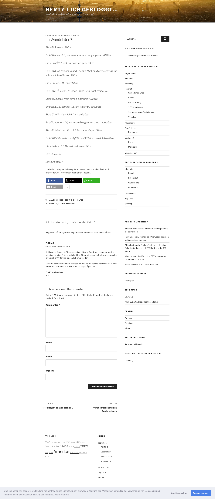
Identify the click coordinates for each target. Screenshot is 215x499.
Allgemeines (56, 200)
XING (127, 328)
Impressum (133, 187)
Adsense (83, 452)
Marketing (132, 147)
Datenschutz (130, 193)
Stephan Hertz (71, 36)
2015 (68, 442)
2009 (84, 446)
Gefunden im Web (74, 200)
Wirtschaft (129, 138)
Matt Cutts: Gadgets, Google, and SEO (141, 302)
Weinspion (129, 280)
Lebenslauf (133, 178)
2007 (47, 442)
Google (131, 98)
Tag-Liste (129, 198)
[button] (54, 180)
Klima (130, 142)
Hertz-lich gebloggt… (82, 10)
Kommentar (53, 305)
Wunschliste (133, 183)
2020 (52, 442)
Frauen (53, 204)
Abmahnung (59, 442)
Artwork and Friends (133, 344)
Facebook (129, 323)
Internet (128, 89)
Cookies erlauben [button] (201, 493)
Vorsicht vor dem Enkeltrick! (145, 264)
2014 (47, 456)
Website (50, 370)
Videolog (132, 117)
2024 (79, 442)
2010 (58, 446)
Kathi (127, 264)
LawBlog (129, 297)
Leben (62, 204)
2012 (51, 452)
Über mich (129, 169)
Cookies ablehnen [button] (179, 493)
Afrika (72, 452)
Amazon (128, 318)
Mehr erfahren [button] (62, 495)
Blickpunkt (133, 132)
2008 (65, 446)
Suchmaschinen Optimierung (141, 112)
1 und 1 (77, 447)
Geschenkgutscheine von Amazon (143, 55)
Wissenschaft (131, 153)
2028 (77, 453)
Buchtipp (129, 78)
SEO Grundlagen (135, 107)
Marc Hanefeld (131, 256)
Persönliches (130, 128)
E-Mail (49, 356)
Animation (50, 446)
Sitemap (128, 203)
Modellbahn (130, 123)
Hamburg (129, 83)
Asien (72, 442)
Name (49, 342)
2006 (71, 446)
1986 (46, 453)
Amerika (61, 451)
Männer (70, 204)
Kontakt (131, 173)
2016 (83, 442)
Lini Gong (129, 360)
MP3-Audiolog (134, 102)
